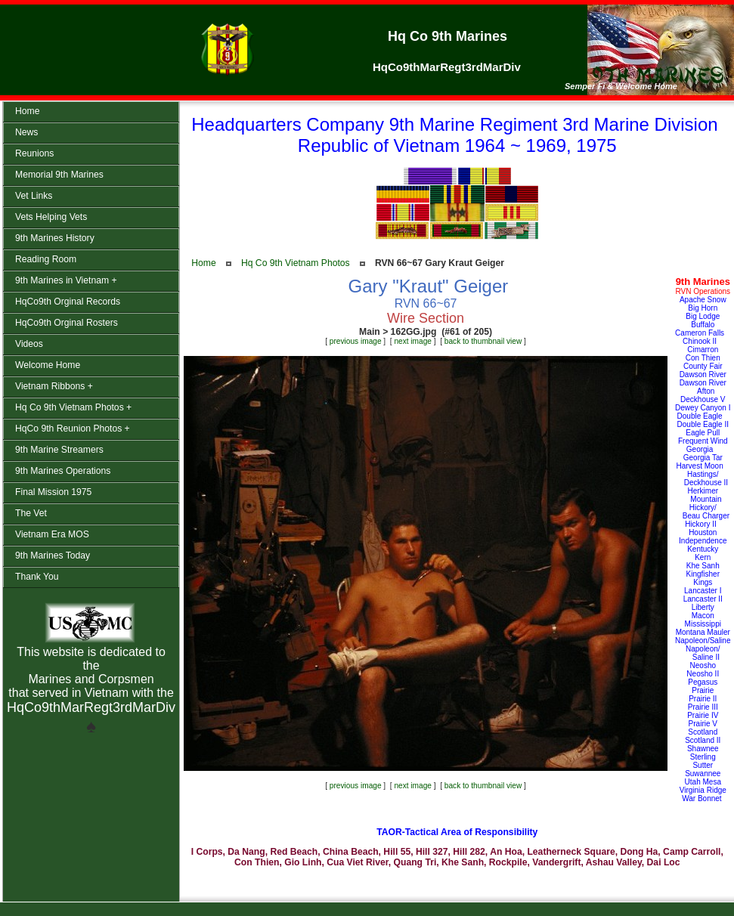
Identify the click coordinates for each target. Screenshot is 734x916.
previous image (356, 341)
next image (413, 341)
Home (203, 263)
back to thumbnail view (483, 341)
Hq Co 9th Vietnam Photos (295, 263)
